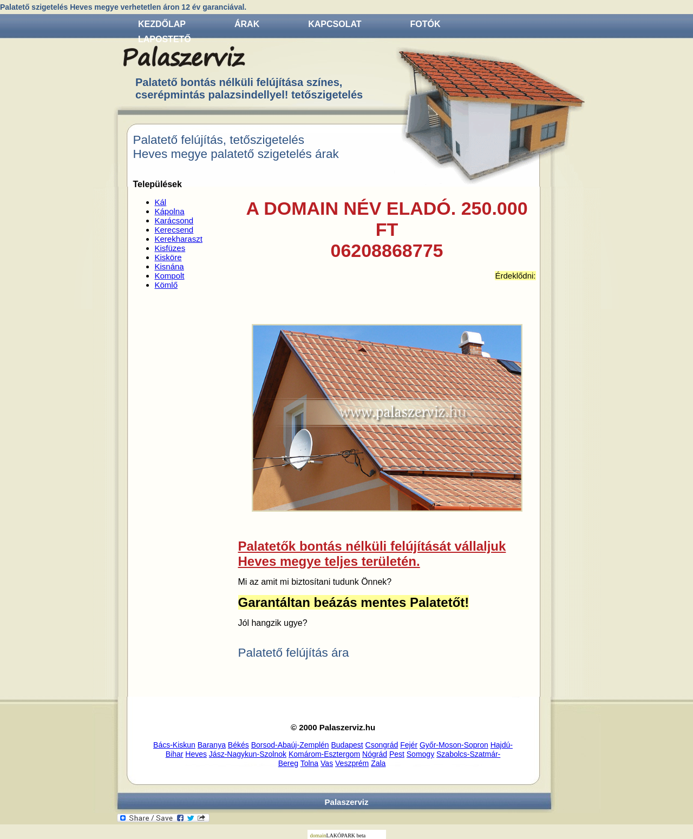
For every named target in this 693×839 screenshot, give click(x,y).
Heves (196, 754)
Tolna (309, 763)
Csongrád (381, 745)
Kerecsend (174, 229)
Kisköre (168, 257)
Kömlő (166, 284)
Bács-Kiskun (174, 745)
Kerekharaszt (178, 238)
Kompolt (170, 275)
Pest (396, 754)
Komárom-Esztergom (324, 754)
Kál (161, 202)
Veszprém (352, 763)
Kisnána (169, 266)
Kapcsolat (334, 24)
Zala (378, 763)
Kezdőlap (162, 24)
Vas (327, 763)
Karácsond (174, 220)
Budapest (347, 745)
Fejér (408, 745)
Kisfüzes (170, 248)
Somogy (420, 754)
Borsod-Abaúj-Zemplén (290, 745)
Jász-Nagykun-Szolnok (247, 754)
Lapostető (164, 39)
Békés (238, 745)
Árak (246, 24)
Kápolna (170, 211)
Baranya (212, 745)
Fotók (425, 24)
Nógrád (374, 754)
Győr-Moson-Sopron (454, 745)
